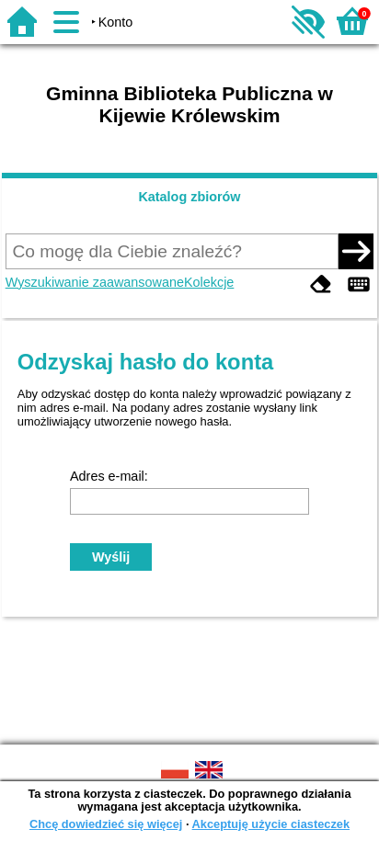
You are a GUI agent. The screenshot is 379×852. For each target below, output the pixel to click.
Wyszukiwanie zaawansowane (95, 282)
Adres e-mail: (109, 476)
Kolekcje (209, 282)
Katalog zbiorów (189, 196)
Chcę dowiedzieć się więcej (105, 824)
